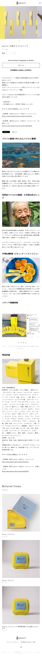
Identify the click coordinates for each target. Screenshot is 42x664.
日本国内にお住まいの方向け (21, 70)
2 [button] (20, 40)
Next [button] (39, 22)
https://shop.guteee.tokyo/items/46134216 (17, 116)
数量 (3, 53)
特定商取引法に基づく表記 (28, 642)
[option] (21, 22)
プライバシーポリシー (13, 642)
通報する (14, 132)
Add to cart (21, 65)
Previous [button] (3, 22)
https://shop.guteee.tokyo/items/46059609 (17, 125)
